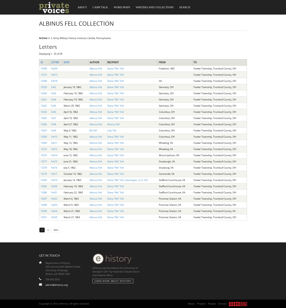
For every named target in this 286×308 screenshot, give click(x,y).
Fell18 (54, 81)
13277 (43, 161)
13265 (43, 118)
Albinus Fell (96, 68)
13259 (43, 87)
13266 (43, 124)
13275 (43, 155)
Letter (55, 62)
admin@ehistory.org (56, 284)
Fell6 (53, 112)
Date (66, 62)
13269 (43, 143)
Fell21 (54, 192)
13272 (43, 149)
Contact (222, 303)
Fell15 (54, 161)
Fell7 (53, 118)
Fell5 (53, 105)
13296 (43, 68)
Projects (201, 303)
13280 (43, 81)
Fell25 (54, 217)
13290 (43, 211)
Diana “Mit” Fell (115, 68)
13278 (43, 167)
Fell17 (54, 174)
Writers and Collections (155, 7)
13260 (43, 93)
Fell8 (53, 124)
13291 (43, 217)
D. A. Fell (143, 180)
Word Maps (122, 7)
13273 (43, 74)
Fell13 (54, 74)
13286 (43, 192)
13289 (43, 204)
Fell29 (54, 68)
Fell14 (54, 155)
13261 (43, 99)
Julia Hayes (131, 180)
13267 (43, 130)
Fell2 (53, 87)
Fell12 (54, 149)
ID (41, 62)
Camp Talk (100, 7)
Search (184, 7)
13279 (43, 174)
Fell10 (54, 136)
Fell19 (54, 180)
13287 (43, 198)
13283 (43, 180)
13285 (43, 186)
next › (56, 229)
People (212, 303)
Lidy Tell (111, 130)
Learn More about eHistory (113, 281)
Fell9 (53, 130)
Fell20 (54, 186)
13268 (43, 136)
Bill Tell (93, 130)
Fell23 (54, 204)
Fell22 (54, 198)
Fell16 (54, 167)
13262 (43, 105)
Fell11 (54, 143)
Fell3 (53, 93)
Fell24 (54, 211)
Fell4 (53, 99)
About (82, 7)
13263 (43, 112)
